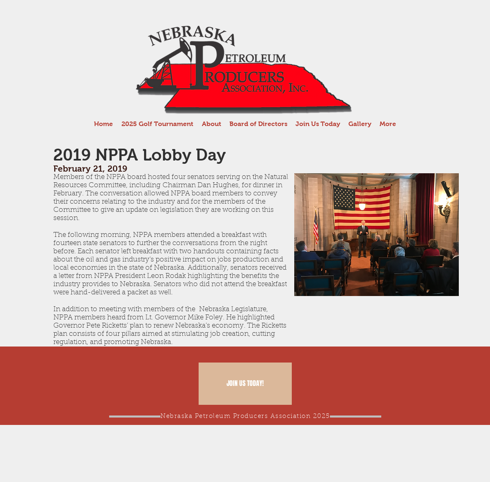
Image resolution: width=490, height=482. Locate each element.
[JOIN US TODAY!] (245, 384)
